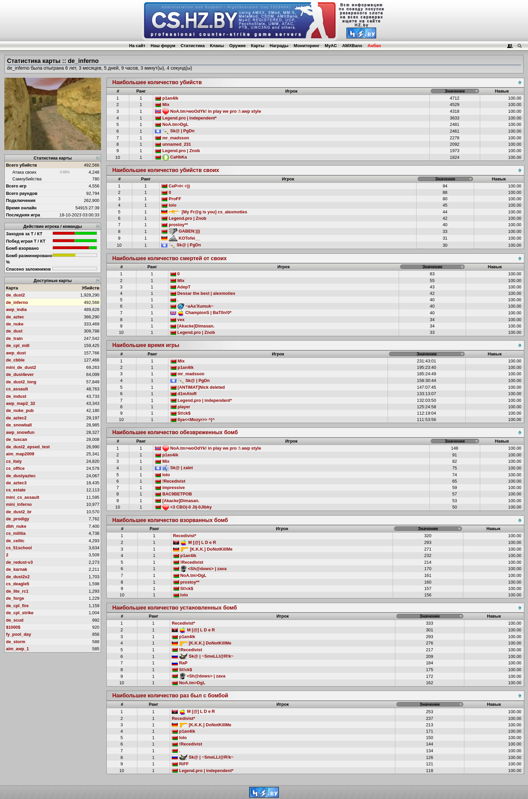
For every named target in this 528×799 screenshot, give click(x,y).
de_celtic (15, 540)
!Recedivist (170, 481)
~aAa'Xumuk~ (191, 306)
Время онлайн (21, 207)
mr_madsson (172, 137)
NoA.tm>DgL (171, 124)
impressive (170, 487)
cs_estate (16, 489)
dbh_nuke (16, 526)
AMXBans (352, 45)
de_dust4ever (20, 374)
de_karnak (16, 569)
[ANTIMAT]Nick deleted (197, 387)
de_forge (15, 598)
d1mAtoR (183, 393)
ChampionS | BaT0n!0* (200, 312)
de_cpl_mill (18, 345)
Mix (162, 104)
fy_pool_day (18, 634)
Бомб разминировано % (29, 259)
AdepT (180, 286)
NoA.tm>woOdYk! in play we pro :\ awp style (208, 111)
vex (177, 319)
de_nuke (15, 323)
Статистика (192, 45)
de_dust (14, 331)
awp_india (16, 309)
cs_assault (17, 388)
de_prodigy (17, 518)
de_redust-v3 (19, 562)
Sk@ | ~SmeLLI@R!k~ (202, 656)
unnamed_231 (173, 144)
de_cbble (15, 359)
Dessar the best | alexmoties (202, 293)
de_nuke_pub (20, 410)
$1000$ (13, 627)
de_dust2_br (19, 511)
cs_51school (19, 547)
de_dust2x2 (18, 576)
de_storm (16, 641)
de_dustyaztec (21, 475)
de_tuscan (16, 439)
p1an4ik (166, 98)
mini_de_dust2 (21, 367)
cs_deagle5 (17, 583)
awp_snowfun (20, 432)
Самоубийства (26, 178)
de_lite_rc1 (17, 591)
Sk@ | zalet (174, 467)
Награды (279, 45)
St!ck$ (180, 413)
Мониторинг (307, 45)
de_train (14, 338)
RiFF (180, 763)
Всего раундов (22, 193)
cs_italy (14, 461)
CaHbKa (171, 157)
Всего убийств (21, 165)
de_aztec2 (16, 417)
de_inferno (17, 302)
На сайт (137, 45)
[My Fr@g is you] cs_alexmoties (204, 211)
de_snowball (19, 424)
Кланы (217, 45)
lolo (168, 205)
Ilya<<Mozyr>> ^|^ (192, 419)
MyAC (331, 45)
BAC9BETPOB (173, 493)
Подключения (21, 200)
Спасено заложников (28, 269)
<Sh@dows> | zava (200, 568)
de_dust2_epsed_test (28, 446)
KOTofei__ (180, 238)
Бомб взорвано (22, 248)
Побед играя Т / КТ (25, 241)
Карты (257, 45)
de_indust (16, 396)
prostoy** (174, 224)
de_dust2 (15, 295)
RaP (179, 662)
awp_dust (16, 352)
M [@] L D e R (194, 542)
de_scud (15, 620)
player (180, 406)
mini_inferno (19, 504)
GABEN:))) (180, 231)
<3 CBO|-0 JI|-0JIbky (183, 507)
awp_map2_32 (20, 403)
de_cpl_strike (20, 612)
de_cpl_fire (17, 605)
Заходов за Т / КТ (24, 233)
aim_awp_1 (17, 648)
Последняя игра (23, 214)
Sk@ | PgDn (174, 130)
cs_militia (16, 533)
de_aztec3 (16, 482)
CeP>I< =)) (175, 185)
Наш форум (163, 45)
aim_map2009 (20, 453)
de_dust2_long (21, 381)
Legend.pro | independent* (186, 117)
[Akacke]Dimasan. (192, 325)
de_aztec (15, 316)
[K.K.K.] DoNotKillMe (203, 549)
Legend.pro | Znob (177, 150)
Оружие (237, 45)
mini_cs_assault (22, 497)
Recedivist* (184, 535)
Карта (12, 287)
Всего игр (16, 185)
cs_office (15, 468)
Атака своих (24, 172)
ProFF (171, 198)
